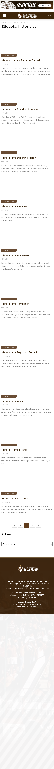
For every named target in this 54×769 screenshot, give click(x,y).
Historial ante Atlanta (13, 401)
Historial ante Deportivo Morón (18, 157)
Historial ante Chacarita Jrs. (17, 498)
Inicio (3, 22)
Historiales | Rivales (8, 55)
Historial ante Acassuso (15, 255)
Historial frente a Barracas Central (20, 60)
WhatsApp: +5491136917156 (37, 588)
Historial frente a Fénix (14, 449)
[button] (50, 15)
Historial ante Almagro (14, 206)
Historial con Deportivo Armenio (19, 109)
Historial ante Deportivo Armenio (19, 352)
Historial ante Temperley (15, 303)
